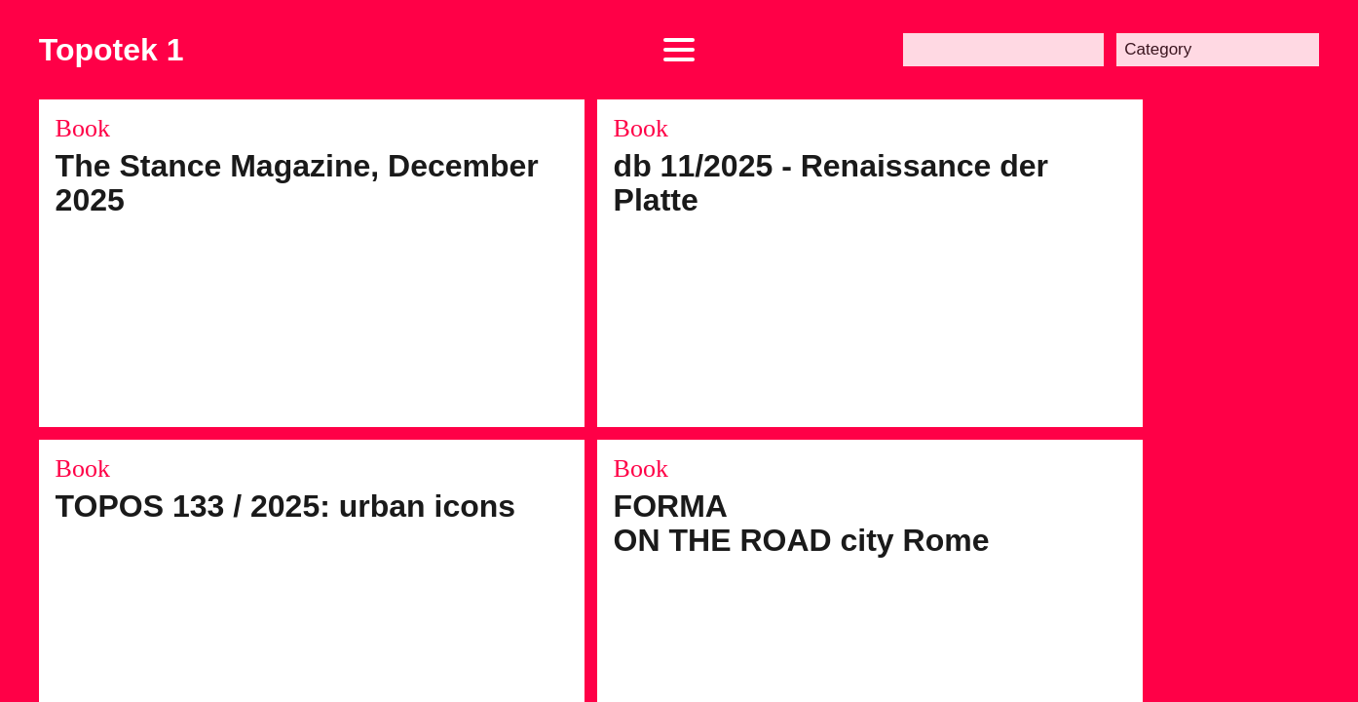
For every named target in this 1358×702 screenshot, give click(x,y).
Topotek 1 (111, 49)
